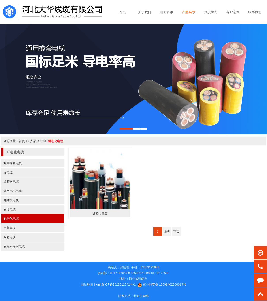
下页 (176, 231)
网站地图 (87, 284)
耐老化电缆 (55, 141)
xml (98, 284)
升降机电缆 (11, 200)
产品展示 (36, 141)
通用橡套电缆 (12, 163)
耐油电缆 (9, 209)
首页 (22, 141)
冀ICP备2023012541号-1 (118, 284)
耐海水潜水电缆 (14, 246)
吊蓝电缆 (9, 228)
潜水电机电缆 (12, 191)
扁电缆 (8, 172)
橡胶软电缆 (11, 181)
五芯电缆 (9, 237)
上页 (167, 231)
